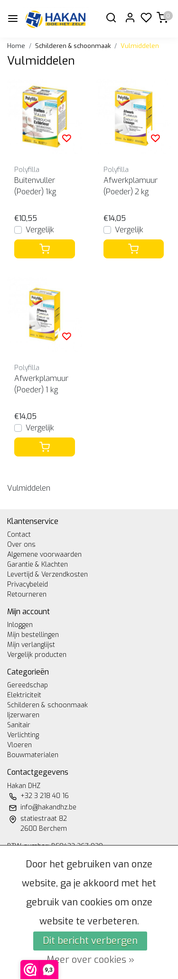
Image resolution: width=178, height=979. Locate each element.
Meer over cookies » (90, 959)
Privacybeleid (27, 584)
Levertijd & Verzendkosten (47, 574)
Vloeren (19, 745)
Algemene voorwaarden (44, 554)
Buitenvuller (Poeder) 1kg (35, 186)
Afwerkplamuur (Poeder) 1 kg (41, 384)
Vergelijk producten (36, 654)
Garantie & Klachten (37, 564)
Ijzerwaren (23, 715)
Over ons (21, 544)
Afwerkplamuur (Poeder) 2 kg (130, 186)
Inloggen (20, 624)
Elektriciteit (24, 695)
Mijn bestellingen (33, 634)
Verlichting (23, 735)
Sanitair (18, 725)
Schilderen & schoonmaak (73, 46)
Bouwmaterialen (32, 755)
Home (16, 46)
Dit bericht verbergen (90, 940)
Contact (19, 534)
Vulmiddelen (140, 46)
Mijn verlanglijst (31, 644)
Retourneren (27, 594)
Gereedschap (27, 685)
